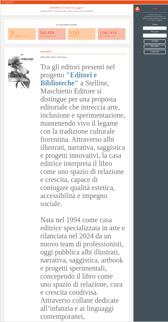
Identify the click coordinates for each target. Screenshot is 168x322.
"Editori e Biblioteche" (68, 79)
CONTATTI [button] (155, 52)
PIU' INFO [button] (155, 46)
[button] (137, 9)
